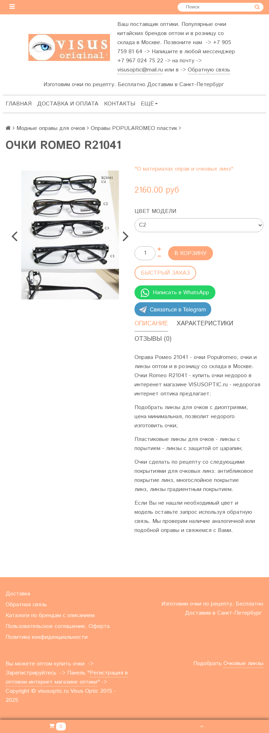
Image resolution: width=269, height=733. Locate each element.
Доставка (18, 594)
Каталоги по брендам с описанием (50, 615)
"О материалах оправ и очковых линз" (183, 169)
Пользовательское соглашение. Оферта (58, 626)
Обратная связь (26, 605)
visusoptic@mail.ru (140, 70)
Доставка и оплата (67, 104)
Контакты (119, 104)
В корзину (190, 253)
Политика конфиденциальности (47, 637)
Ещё (149, 104)
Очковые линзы (243, 663)
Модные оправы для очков (50, 128)
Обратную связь (209, 70)
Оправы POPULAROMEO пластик (134, 128)
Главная (19, 104)
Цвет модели (155, 211)
